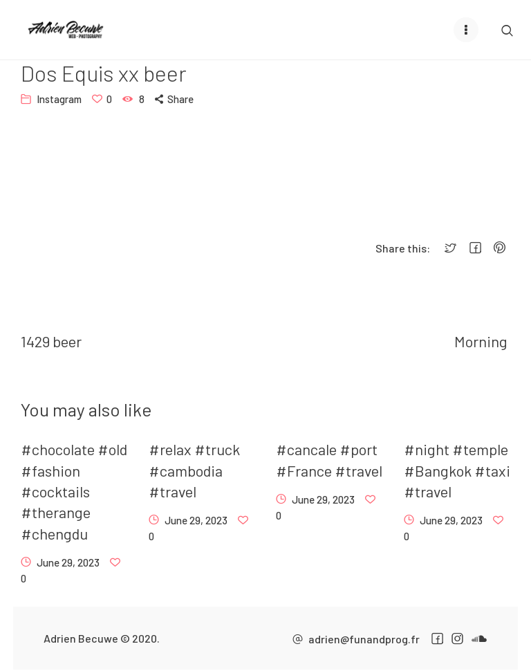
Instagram (59, 99)
